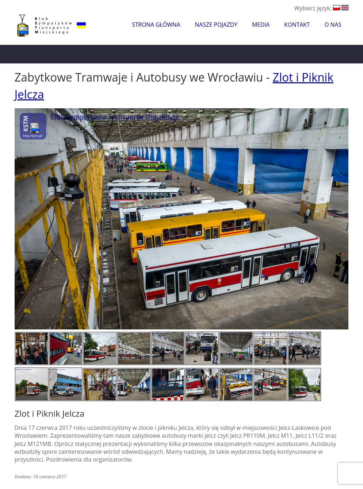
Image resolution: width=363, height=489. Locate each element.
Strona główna (156, 24)
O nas (333, 24)
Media (260, 24)
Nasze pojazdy (216, 24)
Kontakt (297, 24)
